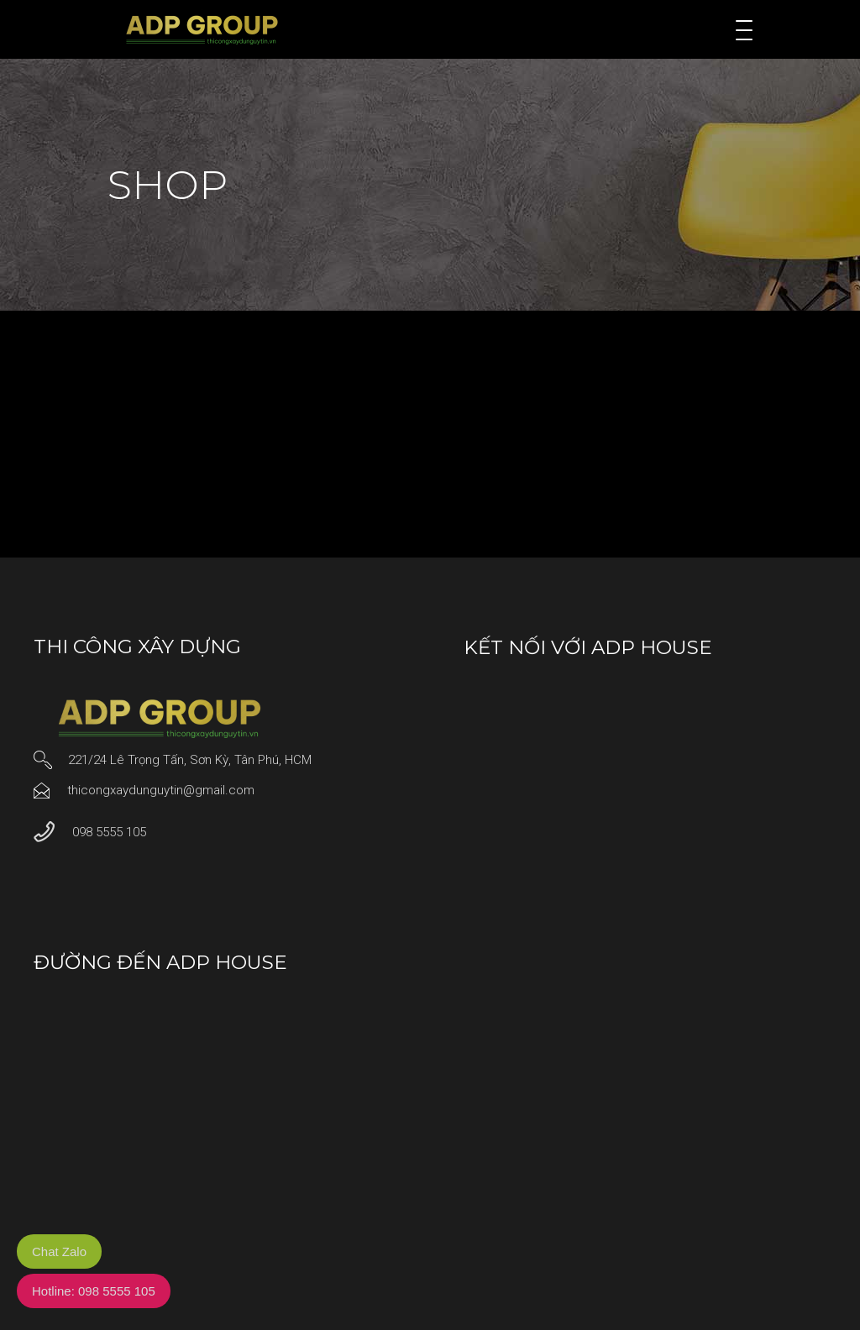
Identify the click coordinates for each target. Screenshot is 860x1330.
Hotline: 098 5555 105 (93, 1291)
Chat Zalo (59, 1251)
